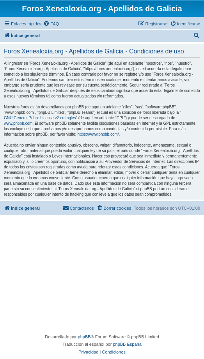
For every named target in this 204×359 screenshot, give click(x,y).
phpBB (84, 336)
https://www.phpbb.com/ (98, 134)
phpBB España (127, 344)
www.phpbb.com (18, 123)
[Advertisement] (103, 275)
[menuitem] (51, 23)
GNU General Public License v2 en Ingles (40, 118)
